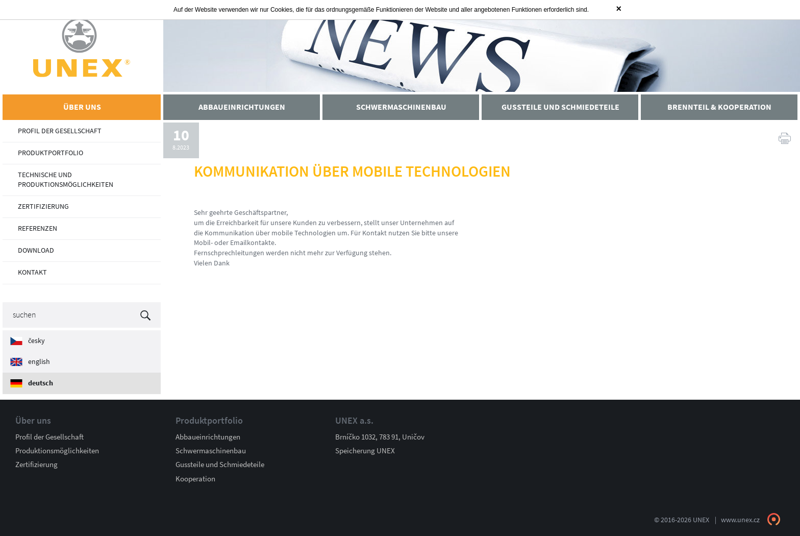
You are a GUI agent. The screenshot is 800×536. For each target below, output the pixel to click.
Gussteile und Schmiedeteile (220, 464)
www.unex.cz (740, 520)
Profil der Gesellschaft (49, 437)
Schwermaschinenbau (211, 451)
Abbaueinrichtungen (208, 437)
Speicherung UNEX (365, 451)
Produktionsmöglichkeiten (57, 451)
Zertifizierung (36, 464)
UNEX (82, 47)
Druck (784, 138)
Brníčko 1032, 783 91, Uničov (379, 437)
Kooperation (195, 479)
